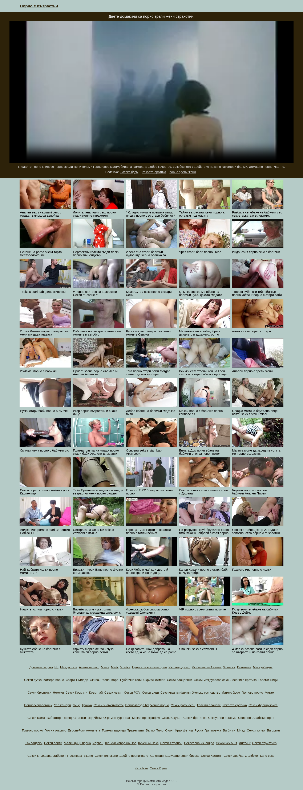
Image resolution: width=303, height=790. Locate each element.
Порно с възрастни (39, 6)
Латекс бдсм (129, 172)
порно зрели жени (182, 172)
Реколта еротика (154, 172)
